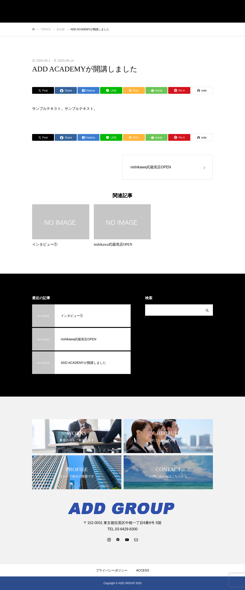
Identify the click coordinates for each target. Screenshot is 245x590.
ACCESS (142, 570)
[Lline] (111, 90)
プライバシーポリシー (111, 570)
